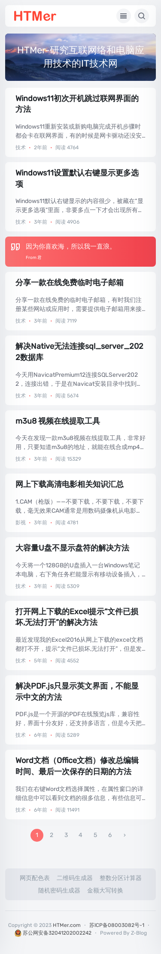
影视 (20, 523)
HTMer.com (67, 925)
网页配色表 (35, 878)
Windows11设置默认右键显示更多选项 (77, 178)
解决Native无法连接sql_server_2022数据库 (79, 352)
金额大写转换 (105, 890)
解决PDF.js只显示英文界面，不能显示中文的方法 (77, 691)
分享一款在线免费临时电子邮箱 (69, 282)
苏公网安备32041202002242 (53, 933)
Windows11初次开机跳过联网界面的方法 (77, 104)
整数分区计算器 (121, 878)
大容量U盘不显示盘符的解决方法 (72, 548)
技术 (20, 148)
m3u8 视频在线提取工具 (57, 421)
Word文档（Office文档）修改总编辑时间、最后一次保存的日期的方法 (77, 766)
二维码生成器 (75, 878)
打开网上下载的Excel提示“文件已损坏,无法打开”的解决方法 (76, 617)
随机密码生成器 (59, 890)
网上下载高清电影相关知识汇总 (69, 484)
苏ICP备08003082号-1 (116, 925)
